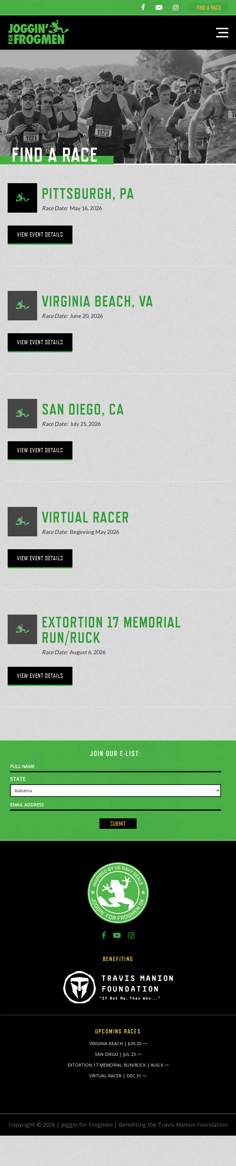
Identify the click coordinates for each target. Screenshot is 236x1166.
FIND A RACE (211, 7)
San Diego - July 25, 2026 (82, 8)
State (17, 779)
